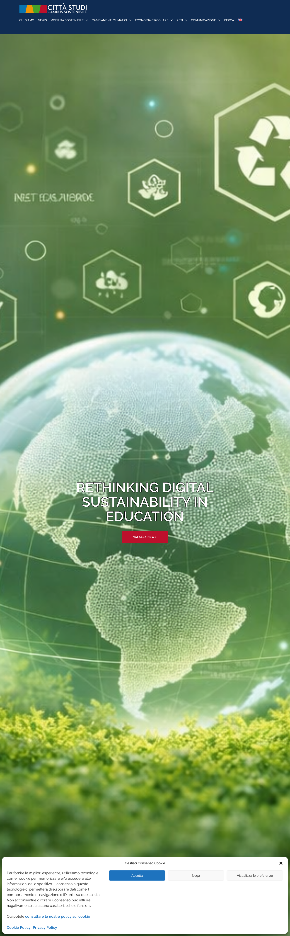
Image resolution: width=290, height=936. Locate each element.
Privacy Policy (45, 927)
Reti (179, 20)
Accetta (137, 875)
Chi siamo (26, 20)
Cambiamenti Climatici (109, 20)
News (42, 20)
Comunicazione (203, 20)
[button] (281, 863)
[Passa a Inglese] (240, 20)
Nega (196, 875)
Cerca (229, 20)
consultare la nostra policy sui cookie (57, 916)
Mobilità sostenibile (67, 20)
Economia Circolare (151, 20)
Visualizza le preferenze (255, 875)
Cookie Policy (19, 927)
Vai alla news (145, 537)
